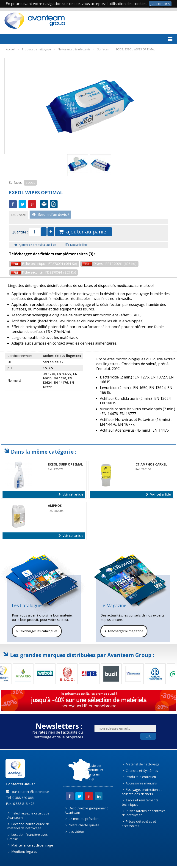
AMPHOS (55, 505)
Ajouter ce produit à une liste (35, 245)
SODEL (30, 183)
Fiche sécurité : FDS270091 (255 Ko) (43, 272)
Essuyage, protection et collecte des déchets (142, 791)
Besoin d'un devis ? (50, 214)
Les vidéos (75, 831)
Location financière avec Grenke (27, 836)
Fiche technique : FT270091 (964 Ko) (44, 263)
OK (148, 736)
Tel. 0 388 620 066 (19, 797)
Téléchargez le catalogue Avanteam (28, 815)
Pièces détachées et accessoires (139, 823)
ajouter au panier (83, 231)
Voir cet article (70, 494)
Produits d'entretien (139, 777)
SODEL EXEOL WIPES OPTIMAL (135, 49)
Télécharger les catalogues (36, 631)
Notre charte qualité (82, 825)
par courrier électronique (27, 791)
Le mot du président (83, 819)
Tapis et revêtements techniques (140, 802)
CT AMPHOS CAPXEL (151, 464)
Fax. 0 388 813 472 (19, 803)
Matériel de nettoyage (141, 764)
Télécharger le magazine (124, 631)
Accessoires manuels (140, 783)
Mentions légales (22, 851)
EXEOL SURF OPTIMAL (65, 464)
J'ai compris (160, 3)
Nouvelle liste (77, 245)
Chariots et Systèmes (140, 770)
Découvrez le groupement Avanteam (86, 810)
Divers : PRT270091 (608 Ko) (109, 263)
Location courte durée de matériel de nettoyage (28, 826)
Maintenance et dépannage (30, 845)
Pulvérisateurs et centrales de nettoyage (144, 813)
